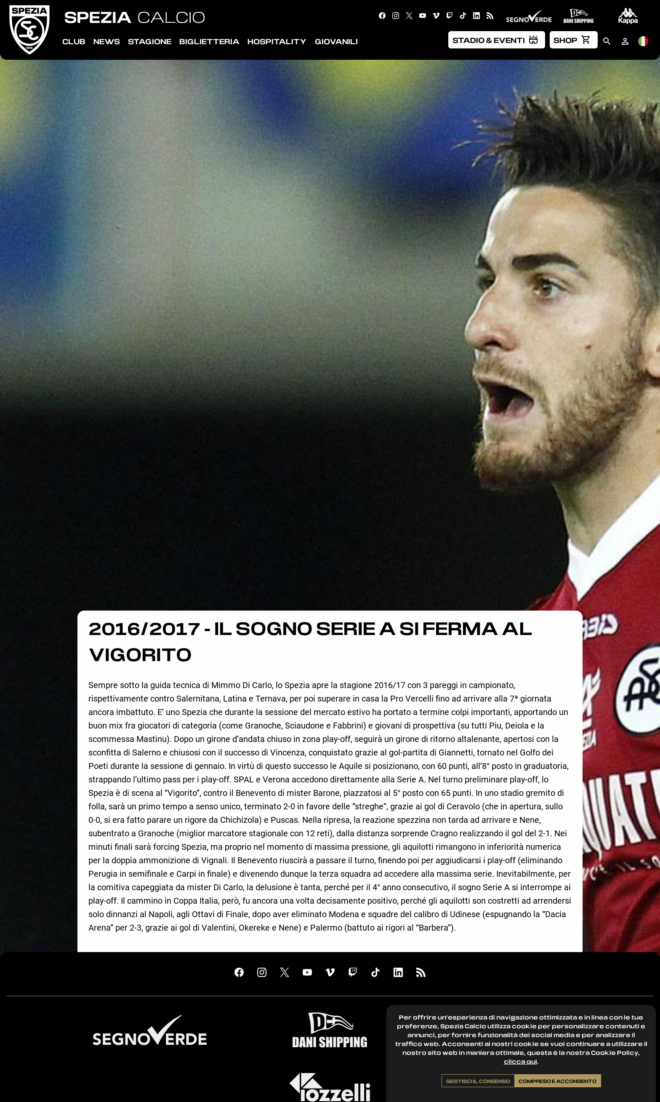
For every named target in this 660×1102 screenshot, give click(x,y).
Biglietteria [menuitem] (209, 41)
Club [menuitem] (73, 41)
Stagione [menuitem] (149, 41)
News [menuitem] (106, 41)
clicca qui (520, 1061)
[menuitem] (496, 39)
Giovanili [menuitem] (336, 41)
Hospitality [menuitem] (277, 41)
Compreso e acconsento (557, 1081)
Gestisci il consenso (478, 1081)
